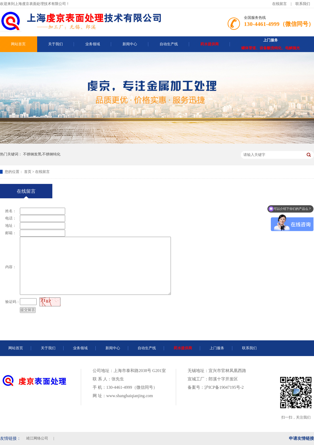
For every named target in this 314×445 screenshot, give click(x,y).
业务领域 (92, 44)
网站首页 (15, 348)
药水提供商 (209, 44)
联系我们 (302, 4)
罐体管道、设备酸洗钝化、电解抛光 (270, 44)
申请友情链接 (301, 438)
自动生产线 (169, 44)
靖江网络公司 (37, 438)
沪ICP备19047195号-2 (224, 387)
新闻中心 (129, 44)
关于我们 (55, 44)
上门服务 (217, 348)
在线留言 (279, 4)
